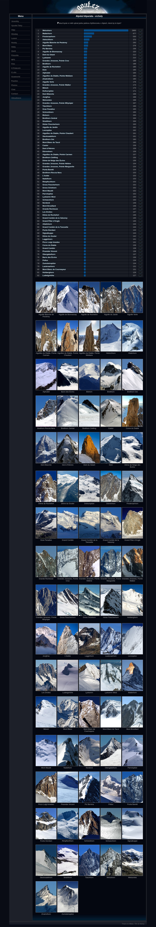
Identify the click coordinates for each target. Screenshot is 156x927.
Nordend (46, 203)
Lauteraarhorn (49, 266)
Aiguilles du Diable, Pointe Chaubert (58, 133)
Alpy (13, 30)
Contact (14, 94)
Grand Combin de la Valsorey (55, 218)
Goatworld (15, 77)
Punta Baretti (48, 170)
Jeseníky (15, 21)
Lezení (14, 38)
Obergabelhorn (49, 254)
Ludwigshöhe (48, 275)
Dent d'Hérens (49, 148)
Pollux (45, 260)
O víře (13, 72)
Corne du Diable (49, 245)
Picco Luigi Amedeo (51, 242)
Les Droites (47, 212)
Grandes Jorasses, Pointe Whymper (58, 103)
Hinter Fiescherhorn (51, 124)
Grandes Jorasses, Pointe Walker (57, 85)
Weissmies (47, 100)
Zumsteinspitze (49, 263)
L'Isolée (46, 176)
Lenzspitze (47, 130)
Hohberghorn (48, 272)
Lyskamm (47, 58)
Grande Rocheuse (50, 209)
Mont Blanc (47, 46)
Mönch (45, 88)
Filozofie (15, 55)
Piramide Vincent (50, 251)
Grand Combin (49, 248)
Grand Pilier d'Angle (51, 221)
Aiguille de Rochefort (52, 67)
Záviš (13, 51)
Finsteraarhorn (49, 36)
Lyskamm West (49, 197)
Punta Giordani (49, 230)
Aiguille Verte (48, 82)
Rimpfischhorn (49, 182)
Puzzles (14, 81)
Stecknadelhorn (49, 136)
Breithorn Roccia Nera (52, 173)
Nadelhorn (47, 179)
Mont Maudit (48, 191)
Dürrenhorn (47, 151)
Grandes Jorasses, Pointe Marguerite (58, 167)
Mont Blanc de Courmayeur (54, 269)
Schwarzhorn (48, 200)
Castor (45, 145)
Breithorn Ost (48, 139)
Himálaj (14, 34)
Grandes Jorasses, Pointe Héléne (57, 163)
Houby (14, 43)
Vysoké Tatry (16, 25)
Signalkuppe (48, 233)
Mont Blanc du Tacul (51, 142)
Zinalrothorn (48, 79)
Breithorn (47, 64)
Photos (14, 85)
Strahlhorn (47, 121)
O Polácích (15, 68)
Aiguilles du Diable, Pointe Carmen (57, 154)
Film (13, 64)
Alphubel (46, 73)
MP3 (13, 60)
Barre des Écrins (50, 257)
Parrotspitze (48, 194)
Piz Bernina (47, 49)
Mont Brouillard (49, 206)
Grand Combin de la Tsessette (55, 227)
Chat (13, 89)
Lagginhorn (47, 239)
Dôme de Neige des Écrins (54, 160)
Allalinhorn (47, 224)
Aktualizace (16, 98)
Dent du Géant (49, 55)
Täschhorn (47, 106)
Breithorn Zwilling (50, 157)
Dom (44, 70)
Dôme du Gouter (50, 236)
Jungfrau (46, 97)
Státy (13, 47)
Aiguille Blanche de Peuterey (55, 43)
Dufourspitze (48, 91)
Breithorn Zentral (50, 118)
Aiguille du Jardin (50, 127)
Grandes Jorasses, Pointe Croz (56, 61)
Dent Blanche (48, 94)
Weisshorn (47, 30)
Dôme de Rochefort (51, 215)
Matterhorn (47, 33)
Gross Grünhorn (49, 188)
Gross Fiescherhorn (51, 185)
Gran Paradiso (49, 109)
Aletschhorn (48, 39)
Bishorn (46, 115)
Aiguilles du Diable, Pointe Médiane (58, 76)
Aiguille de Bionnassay (52, 52)
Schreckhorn (48, 112)
